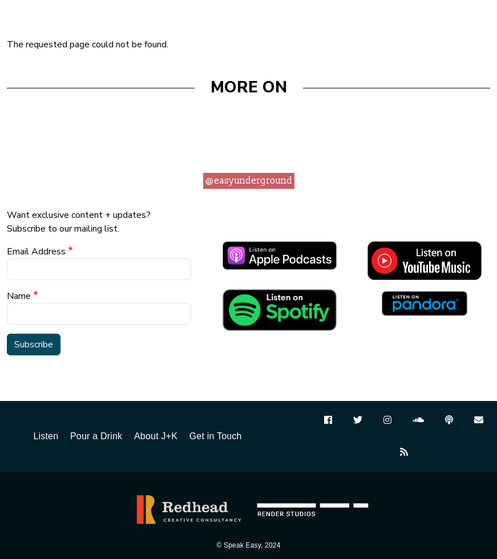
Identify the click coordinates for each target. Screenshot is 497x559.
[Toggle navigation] (477, 18)
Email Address (36, 251)
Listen (45, 436)
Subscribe (33, 344)
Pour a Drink (96, 436)
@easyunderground (248, 181)
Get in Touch (215, 436)
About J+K (155, 436)
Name (19, 296)
